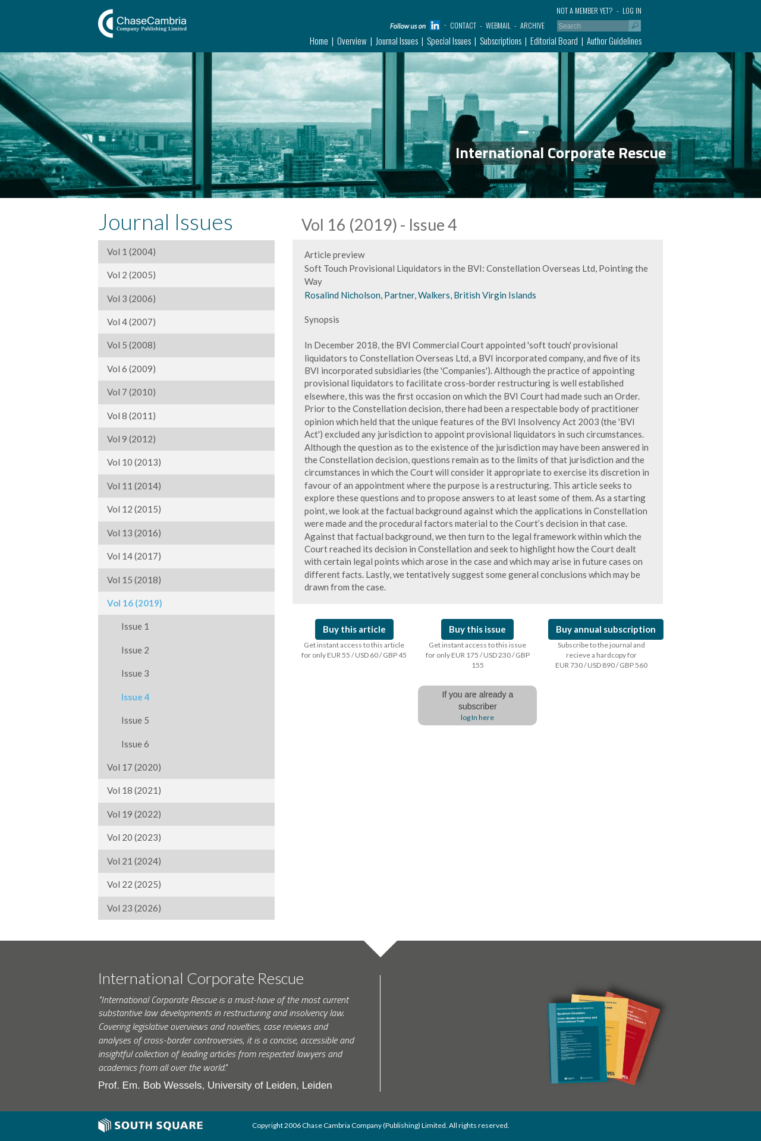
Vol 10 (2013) (134, 462)
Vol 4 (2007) (131, 321)
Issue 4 (128, 696)
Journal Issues (397, 40)
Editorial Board (554, 40)
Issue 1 (128, 626)
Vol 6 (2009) (131, 368)
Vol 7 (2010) (131, 391)
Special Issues (449, 40)
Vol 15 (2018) (134, 579)
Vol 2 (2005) (131, 274)
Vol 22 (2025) (134, 884)
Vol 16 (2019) (134, 603)
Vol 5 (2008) (131, 345)
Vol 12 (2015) (134, 509)
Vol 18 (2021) (134, 790)
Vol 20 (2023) (134, 837)
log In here (477, 717)
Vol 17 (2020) (134, 767)
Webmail (498, 25)
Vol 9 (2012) (131, 438)
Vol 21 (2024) (134, 861)
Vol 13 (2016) (134, 532)
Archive (532, 25)
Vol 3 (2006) (131, 298)
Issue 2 (128, 650)
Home (319, 40)
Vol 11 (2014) (134, 485)
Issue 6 (128, 743)
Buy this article (354, 629)
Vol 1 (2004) (131, 251)
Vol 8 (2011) (131, 415)
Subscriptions (500, 40)
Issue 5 (128, 720)
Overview (352, 40)
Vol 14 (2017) (134, 556)
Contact (463, 25)
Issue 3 (128, 673)
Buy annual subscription (606, 629)
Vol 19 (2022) (134, 814)
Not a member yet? (584, 10)
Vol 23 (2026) (134, 908)
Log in (631, 10)
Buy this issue (477, 629)
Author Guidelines (614, 40)
